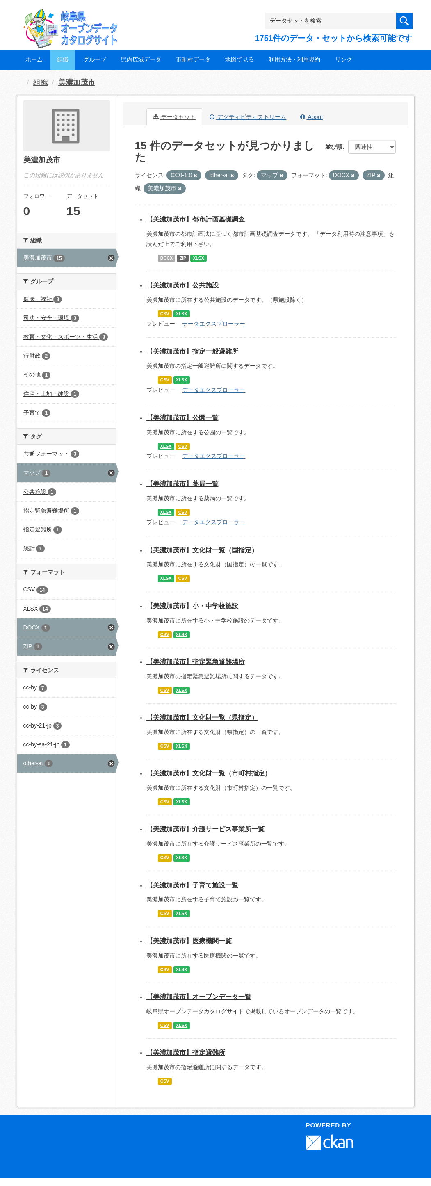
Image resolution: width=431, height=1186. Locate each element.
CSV (164, 313)
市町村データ (193, 59)
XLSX (198, 257)
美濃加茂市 (76, 82)
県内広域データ (141, 59)
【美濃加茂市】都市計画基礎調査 (195, 219)
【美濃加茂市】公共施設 (182, 285)
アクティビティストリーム (248, 117)
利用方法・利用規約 (294, 59)
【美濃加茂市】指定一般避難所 (192, 351)
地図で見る (239, 59)
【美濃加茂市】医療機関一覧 (189, 940)
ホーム (34, 59)
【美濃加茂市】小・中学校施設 (192, 605)
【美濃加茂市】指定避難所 (185, 1052)
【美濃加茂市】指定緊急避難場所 (195, 661)
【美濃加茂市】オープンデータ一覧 (198, 996)
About (311, 117)
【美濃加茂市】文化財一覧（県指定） (202, 717)
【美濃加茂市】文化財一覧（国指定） (202, 550)
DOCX (166, 257)
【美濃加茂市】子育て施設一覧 (192, 885)
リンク (343, 59)
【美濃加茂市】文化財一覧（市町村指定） (208, 773)
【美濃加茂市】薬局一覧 (182, 483)
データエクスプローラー (213, 323)
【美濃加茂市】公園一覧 (182, 417)
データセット (174, 117)
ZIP (183, 257)
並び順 (333, 147)
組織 (62, 59)
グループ (94, 59)
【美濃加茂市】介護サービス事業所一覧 (205, 829)
